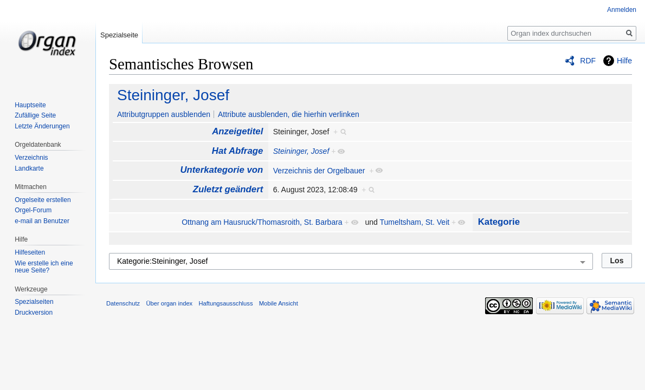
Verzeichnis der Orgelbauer (319, 170)
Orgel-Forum (33, 210)
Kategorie (499, 222)
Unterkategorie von (221, 170)
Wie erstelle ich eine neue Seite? (44, 267)
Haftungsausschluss (225, 303)
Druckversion (34, 312)
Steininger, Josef (173, 95)
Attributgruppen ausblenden (163, 114)
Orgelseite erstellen (42, 200)
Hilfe (624, 60)
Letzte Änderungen (42, 126)
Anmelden (621, 10)
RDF (588, 60)
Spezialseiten (34, 302)
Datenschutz (123, 303)
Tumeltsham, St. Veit (415, 222)
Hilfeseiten (30, 252)
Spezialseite (119, 35)
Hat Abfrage (237, 151)
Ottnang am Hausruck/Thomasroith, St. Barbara (262, 222)
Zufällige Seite (35, 115)
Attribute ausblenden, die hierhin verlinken (288, 114)
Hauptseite (30, 105)
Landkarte (29, 168)
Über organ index (169, 303)
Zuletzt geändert (228, 189)
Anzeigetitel (237, 131)
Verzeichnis (31, 157)
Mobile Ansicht (278, 303)
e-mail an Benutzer (42, 221)
